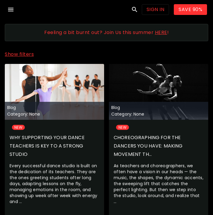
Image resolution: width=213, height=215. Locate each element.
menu (10, 9)
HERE (161, 32)
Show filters (19, 54)
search (134, 9)
